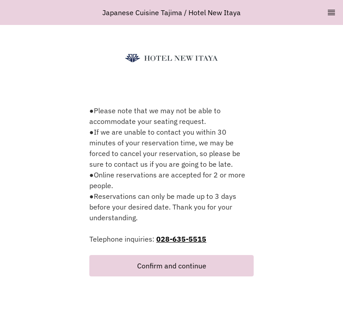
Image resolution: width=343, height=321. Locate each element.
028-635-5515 (181, 239)
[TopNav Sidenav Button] (331, 12)
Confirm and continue (171, 265)
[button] (171, 265)
